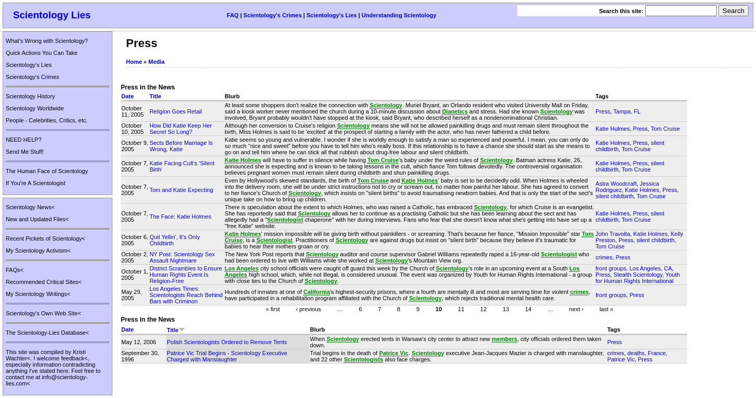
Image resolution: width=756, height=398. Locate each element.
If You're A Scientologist (35, 183)
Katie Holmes (612, 129)
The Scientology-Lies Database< (47, 332)
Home (134, 62)
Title (155, 96)
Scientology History (30, 96)
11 (461, 308)
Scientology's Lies (331, 15)
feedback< (74, 358)
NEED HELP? (23, 140)
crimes (603, 257)
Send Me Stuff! (25, 152)
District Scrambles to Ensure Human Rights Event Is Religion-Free (186, 274)
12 (483, 308)
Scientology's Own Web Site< (43, 313)
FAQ (233, 15)
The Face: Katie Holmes (180, 216)
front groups (610, 268)
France (657, 353)
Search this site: (622, 11)
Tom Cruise (665, 129)
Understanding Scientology (399, 15)
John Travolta (612, 234)
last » (606, 308)
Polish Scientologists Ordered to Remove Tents (227, 342)
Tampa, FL (626, 111)
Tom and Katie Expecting (181, 190)
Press (602, 111)
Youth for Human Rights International (637, 277)
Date (127, 96)
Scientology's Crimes (273, 15)
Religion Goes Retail (176, 111)
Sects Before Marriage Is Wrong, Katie (181, 146)
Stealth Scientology (637, 274)
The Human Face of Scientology (47, 171)
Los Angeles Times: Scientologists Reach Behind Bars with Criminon (186, 295)
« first (273, 308)
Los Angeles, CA (650, 268)
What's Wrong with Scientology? (47, 41)
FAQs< (15, 270)
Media (156, 62)
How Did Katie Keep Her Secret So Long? (181, 128)
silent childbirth (614, 196)
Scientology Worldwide (35, 108)
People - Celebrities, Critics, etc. (47, 120)
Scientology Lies (52, 14)
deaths (636, 353)
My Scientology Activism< (38, 250)
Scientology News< (30, 207)
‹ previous (308, 308)
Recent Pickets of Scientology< (45, 238)
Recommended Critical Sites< (44, 282)
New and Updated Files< (37, 219)
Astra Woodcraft (616, 183)
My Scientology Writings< (38, 294)
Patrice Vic (620, 359)
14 (528, 308)
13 (505, 308)
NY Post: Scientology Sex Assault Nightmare (182, 257)
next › (576, 308)
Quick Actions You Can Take (41, 53)
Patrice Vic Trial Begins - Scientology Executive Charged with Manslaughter (227, 356)
